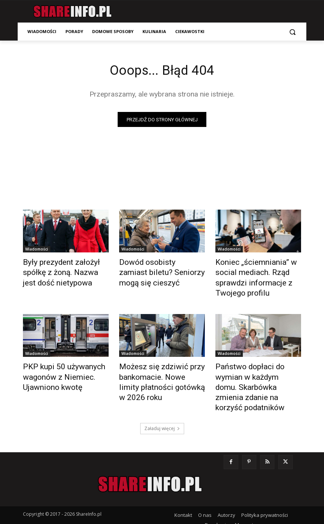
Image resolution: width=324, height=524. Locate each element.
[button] (292, 32)
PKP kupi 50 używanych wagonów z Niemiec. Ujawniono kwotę (55, 360)
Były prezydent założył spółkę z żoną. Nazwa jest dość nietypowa (64, 272)
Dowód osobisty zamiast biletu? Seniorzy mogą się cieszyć (155, 272)
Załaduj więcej (162, 396)
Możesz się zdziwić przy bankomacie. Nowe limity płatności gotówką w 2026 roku (157, 364)
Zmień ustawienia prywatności (234, 501)
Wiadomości (36, 251)
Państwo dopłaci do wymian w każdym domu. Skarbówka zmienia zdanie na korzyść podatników (255, 364)
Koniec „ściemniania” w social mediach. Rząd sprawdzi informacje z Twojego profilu (257, 272)
